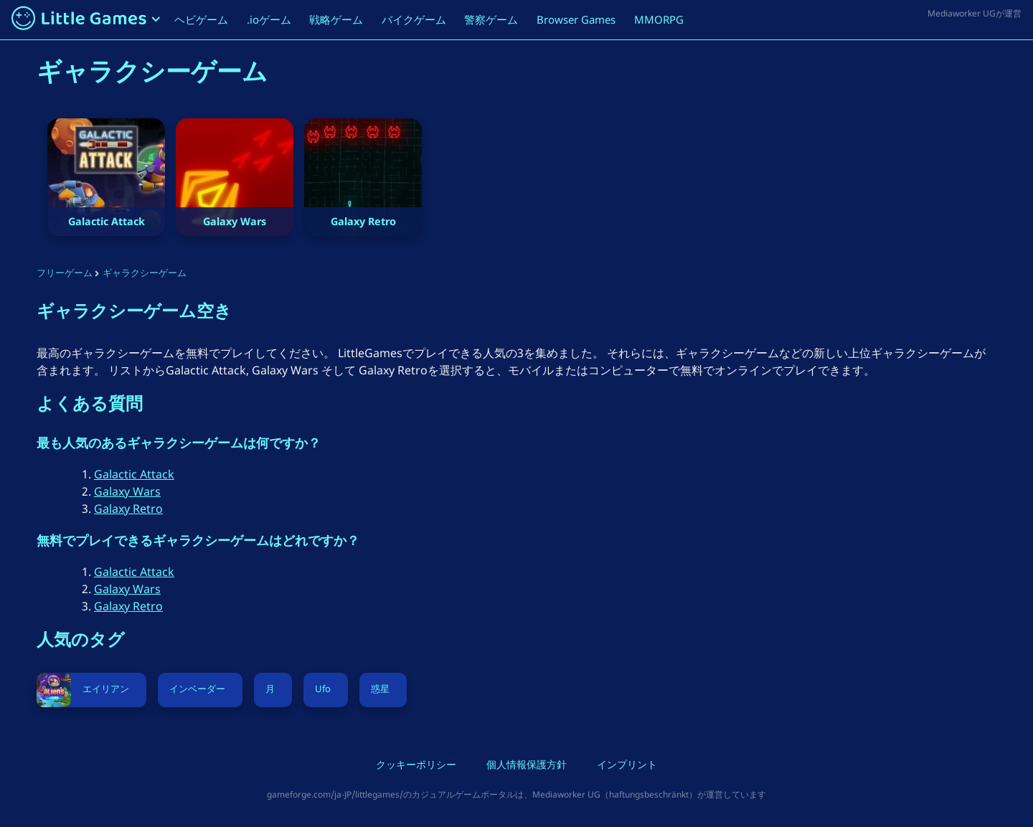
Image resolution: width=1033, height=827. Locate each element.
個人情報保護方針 (526, 766)
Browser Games (576, 19)
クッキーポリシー (416, 766)
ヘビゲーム (201, 19)
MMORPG (659, 19)
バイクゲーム (414, 19)
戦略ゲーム (336, 19)
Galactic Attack (134, 474)
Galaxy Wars (127, 491)
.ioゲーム (269, 19)
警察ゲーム (491, 19)
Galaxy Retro (128, 508)
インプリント (627, 766)
